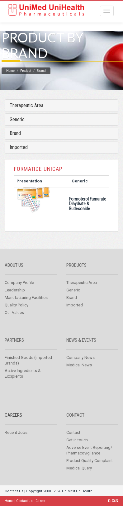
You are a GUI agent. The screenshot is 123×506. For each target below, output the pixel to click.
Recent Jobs (16, 432)
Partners (14, 340)
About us (14, 265)
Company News (80, 357)
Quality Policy (16, 305)
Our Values (14, 312)
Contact (75, 415)
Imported (19, 147)
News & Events (81, 340)
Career (40, 501)
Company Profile (19, 282)
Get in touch (77, 440)
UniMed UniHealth (77, 491)
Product (25, 70)
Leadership (15, 290)
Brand (15, 133)
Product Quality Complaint (89, 460)
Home (10, 70)
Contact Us (14, 491)
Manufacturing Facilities (26, 297)
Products (76, 265)
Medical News (79, 365)
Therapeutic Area (26, 105)
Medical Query (79, 468)
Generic (17, 119)
